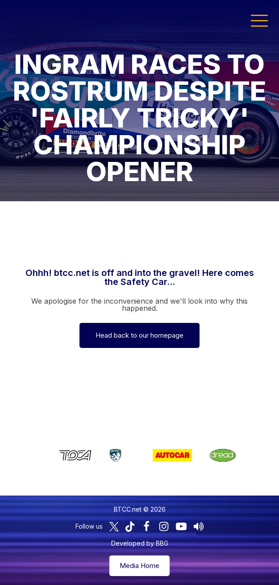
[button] (259, 20)
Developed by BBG (139, 543)
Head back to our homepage (139, 335)
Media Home (139, 565)
